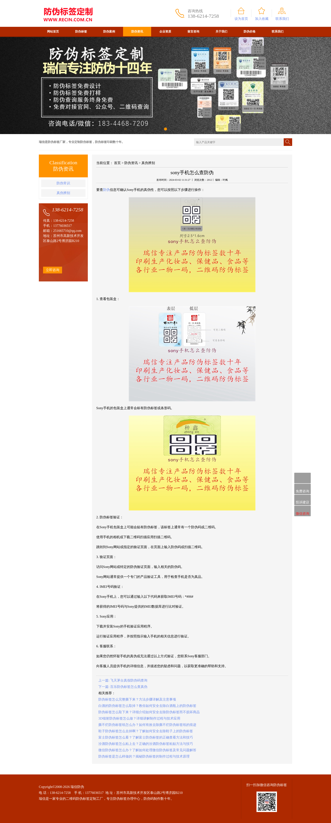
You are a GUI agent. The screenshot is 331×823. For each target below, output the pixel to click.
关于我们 (221, 31)
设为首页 (241, 18)
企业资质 (165, 31)
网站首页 (53, 31)
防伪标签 (81, 31)
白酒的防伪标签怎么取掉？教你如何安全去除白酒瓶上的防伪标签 (147, 706)
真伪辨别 (63, 193)
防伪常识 (63, 183)
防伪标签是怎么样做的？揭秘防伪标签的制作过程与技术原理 (144, 756)
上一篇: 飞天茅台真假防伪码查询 (122, 680)
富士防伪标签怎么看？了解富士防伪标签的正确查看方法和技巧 (145, 737)
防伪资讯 (137, 31)
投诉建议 (302, 500)
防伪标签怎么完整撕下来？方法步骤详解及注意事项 (137, 699)
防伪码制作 (152, 798)
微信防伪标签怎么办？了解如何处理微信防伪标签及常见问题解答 (147, 750)
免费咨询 (302, 489)
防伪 (106, 189)
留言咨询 (193, 31)
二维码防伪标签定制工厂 (84, 798)
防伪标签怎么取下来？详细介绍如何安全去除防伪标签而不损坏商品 (149, 712)
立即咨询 (52, 270)
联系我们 (282, 18)
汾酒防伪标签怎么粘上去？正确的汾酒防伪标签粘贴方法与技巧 (145, 744)
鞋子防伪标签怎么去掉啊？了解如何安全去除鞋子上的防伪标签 (145, 731)
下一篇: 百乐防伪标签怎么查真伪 (122, 687)
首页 (117, 163)
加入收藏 (262, 18)
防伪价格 (249, 31)
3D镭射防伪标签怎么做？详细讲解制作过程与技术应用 (139, 718)
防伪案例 (109, 31)
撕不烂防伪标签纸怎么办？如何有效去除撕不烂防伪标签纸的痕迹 (147, 725)
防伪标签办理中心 (126, 798)
